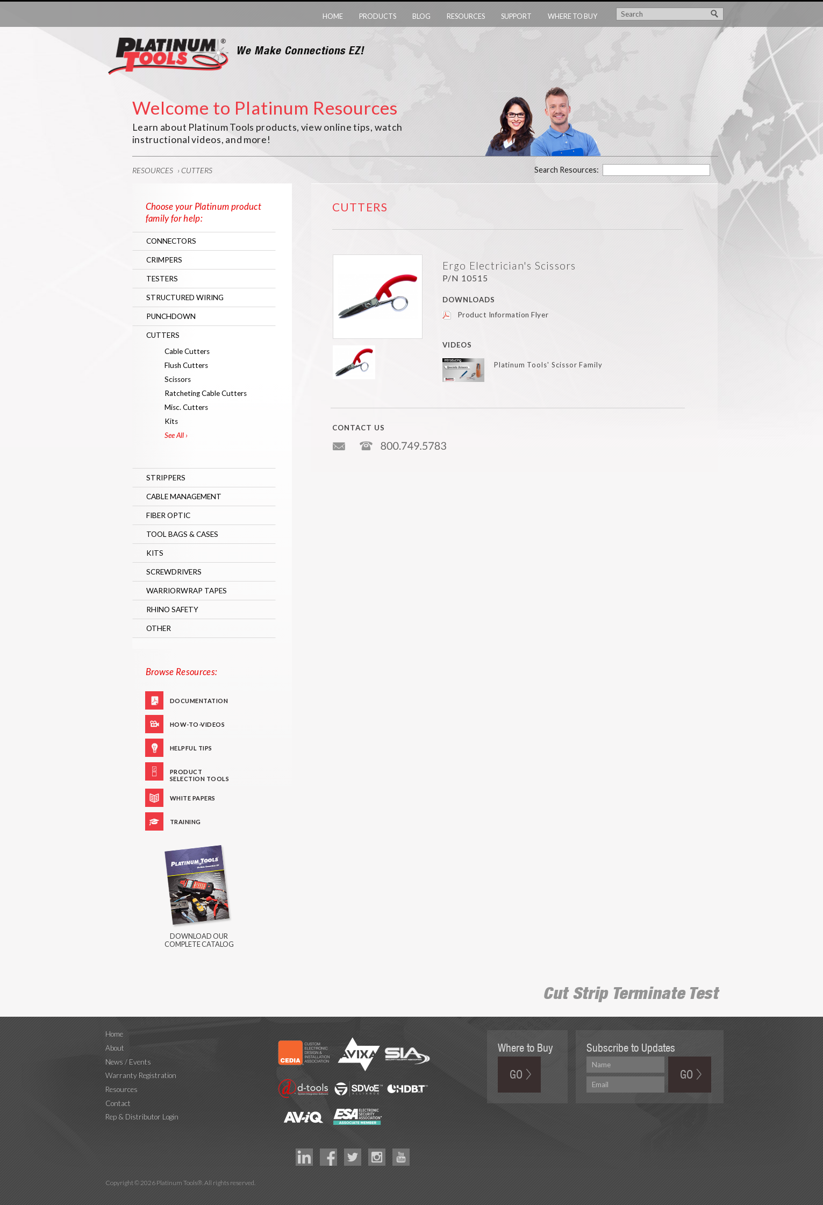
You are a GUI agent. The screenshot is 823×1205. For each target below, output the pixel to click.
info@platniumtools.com (339, 442)
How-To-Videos (197, 724)
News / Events (128, 1062)
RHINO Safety (172, 609)
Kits (171, 421)
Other (158, 628)
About (114, 1048)
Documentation (199, 700)
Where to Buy (572, 16)
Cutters (196, 170)
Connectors (171, 241)
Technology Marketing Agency (111, 1195)
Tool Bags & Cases (182, 534)
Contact (118, 1103)
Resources (466, 16)
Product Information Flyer (503, 314)
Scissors (177, 379)
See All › (176, 435)
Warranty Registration (140, 1075)
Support (516, 16)
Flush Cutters (186, 365)
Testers (162, 278)
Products (377, 16)
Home (333, 16)
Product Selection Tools (200, 774)
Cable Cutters (187, 351)
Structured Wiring (185, 297)
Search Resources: (566, 169)
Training (185, 821)
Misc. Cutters (186, 407)
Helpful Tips (191, 748)
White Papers (193, 798)
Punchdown (171, 316)
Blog (421, 16)
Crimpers (164, 260)
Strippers (165, 477)
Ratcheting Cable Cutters (205, 393)
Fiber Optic (168, 515)
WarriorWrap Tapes (186, 590)
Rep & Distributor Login (141, 1116)
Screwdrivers (174, 572)
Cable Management (183, 496)
